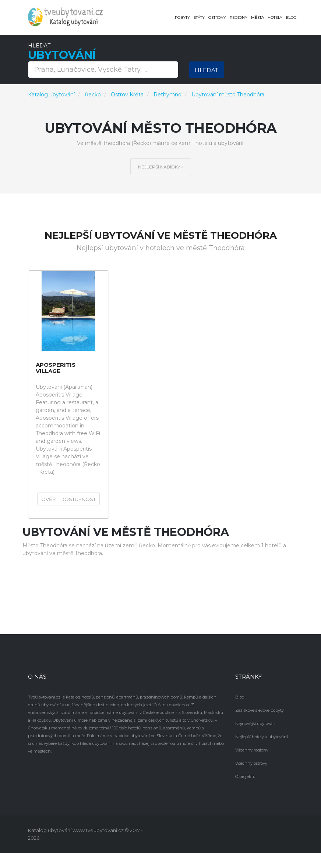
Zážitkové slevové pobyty (259, 710)
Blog (291, 17)
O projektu (245, 776)
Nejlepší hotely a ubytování (261, 736)
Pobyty (182, 17)
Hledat (206, 70)
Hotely (275, 17)
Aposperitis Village (55, 368)
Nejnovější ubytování (255, 723)
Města (257, 17)
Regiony (238, 17)
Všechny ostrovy (251, 763)
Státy (199, 17)
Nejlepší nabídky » (160, 167)
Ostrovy (217, 17)
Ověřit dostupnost (68, 499)
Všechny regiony (251, 750)
